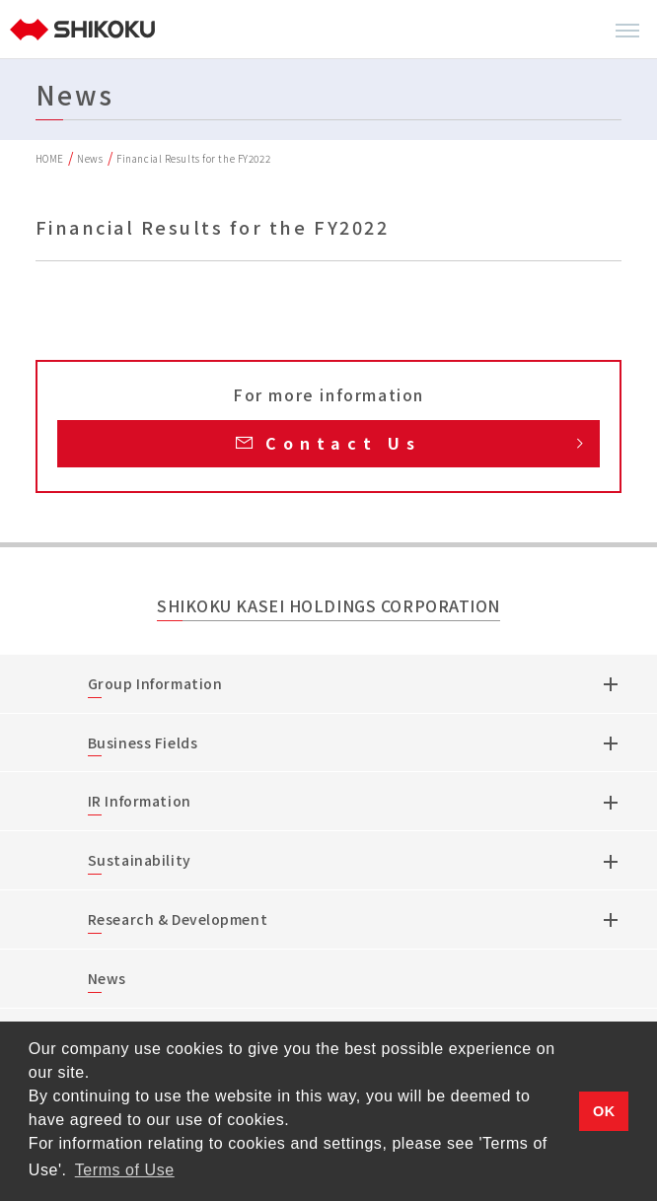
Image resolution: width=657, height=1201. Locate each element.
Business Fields (142, 742)
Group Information (155, 683)
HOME (50, 158)
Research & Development (177, 919)
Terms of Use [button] (125, 1170)
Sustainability (139, 860)
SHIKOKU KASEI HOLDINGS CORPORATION (328, 607)
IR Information (139, 801)
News (90, 158)
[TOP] (85, 29)
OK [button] (604, 1111)
